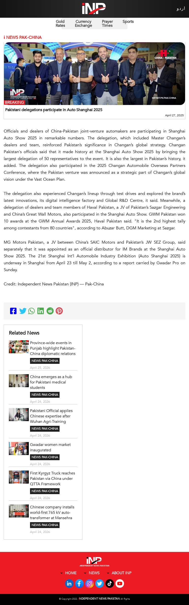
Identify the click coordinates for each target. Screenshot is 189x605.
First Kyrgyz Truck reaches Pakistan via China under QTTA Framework (52, 479)
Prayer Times (107, 23)
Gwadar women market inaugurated (50, 447)
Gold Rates (60, 23)
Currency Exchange (83, 23)
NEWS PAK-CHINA (45, 361)
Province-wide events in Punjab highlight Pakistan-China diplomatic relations (53, 348)
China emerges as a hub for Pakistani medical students (51, 382)
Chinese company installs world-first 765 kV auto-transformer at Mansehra (52, 512)
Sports (128, 21)
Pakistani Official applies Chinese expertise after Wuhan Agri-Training (51, 416)
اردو (181, 8)
